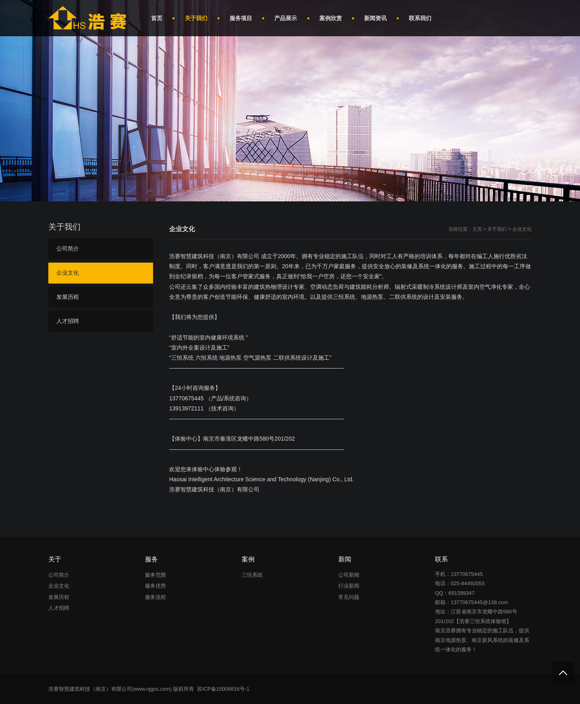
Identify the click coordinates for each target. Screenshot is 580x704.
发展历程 (67, 297)
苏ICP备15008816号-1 (222, 689)
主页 (477, 229)
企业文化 (522, 229)
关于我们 (497, 229)
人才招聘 (67, 321)
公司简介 (67, 248)
